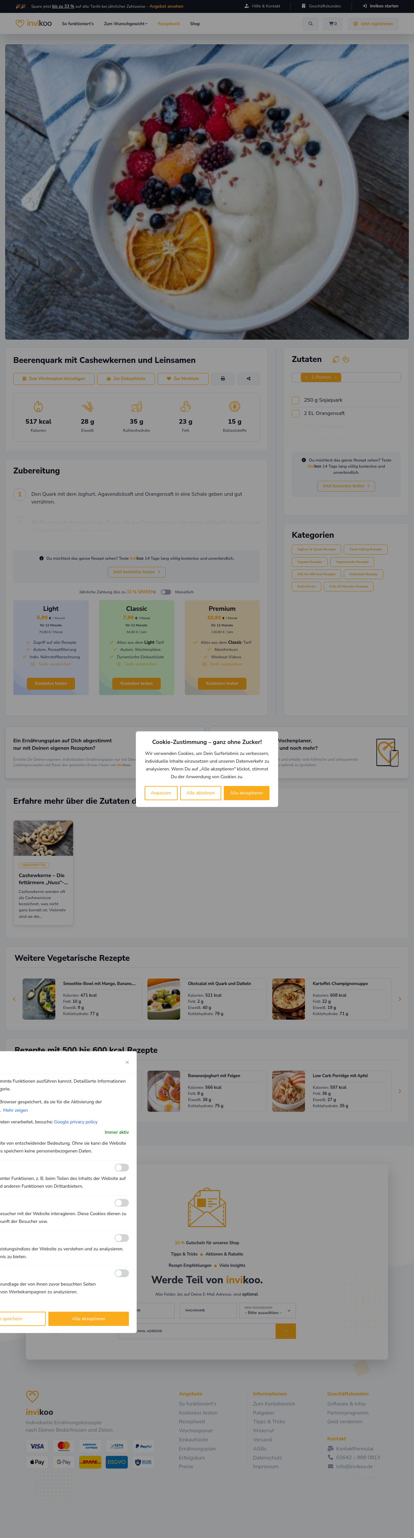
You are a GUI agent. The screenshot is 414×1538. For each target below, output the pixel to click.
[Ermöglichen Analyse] (122, 1203)
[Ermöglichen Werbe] (122, 1273)
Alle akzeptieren (246, 793)
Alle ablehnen (200, 793)
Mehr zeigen (15, 1110)
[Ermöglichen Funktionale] (122, 1168)
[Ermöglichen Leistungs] (122, 1238)
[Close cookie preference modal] (127, 1062)
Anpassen (161, 793)
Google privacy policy (75, 1122)
